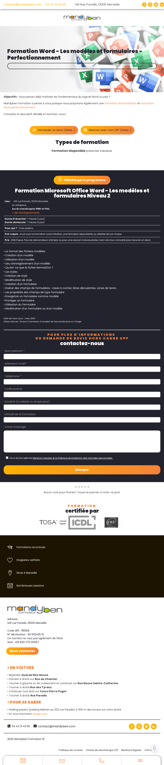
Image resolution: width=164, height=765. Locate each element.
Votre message (15, 427)
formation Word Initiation (121, 103)
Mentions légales (131, 750)
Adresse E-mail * (16, 363)
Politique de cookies (71, 750)
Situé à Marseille (26, 573)
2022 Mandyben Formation (25, 739)
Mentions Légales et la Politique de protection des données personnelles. (73, 458)
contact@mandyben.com (22, 4)
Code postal (13, 389)
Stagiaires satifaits (28, 560)
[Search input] (85, 66)
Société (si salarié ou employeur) (27, 401)
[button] (54, 130)
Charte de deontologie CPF (102, 750)
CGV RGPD (150, 750)
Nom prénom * (15, 351)
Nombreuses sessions (30, 585)
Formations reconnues (30, 547)
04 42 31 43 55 (56, 4)
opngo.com (40, 713)
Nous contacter (22, 651)
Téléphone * (13, 376)
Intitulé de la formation (20, 414)
